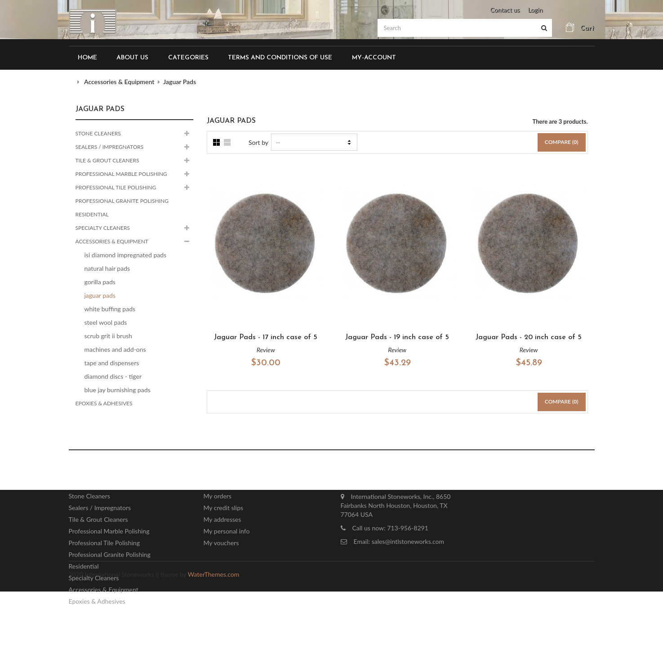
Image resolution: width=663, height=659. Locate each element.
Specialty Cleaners (103, 227)
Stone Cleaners (98, 133)
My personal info (227, 532)
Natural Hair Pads (107, 268)
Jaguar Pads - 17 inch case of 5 (265, 337)
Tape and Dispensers (112, 363)
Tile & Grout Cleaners (107, 160)
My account (232, 478)
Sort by (258, 142)
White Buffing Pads (110, 309)
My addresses (222, 521)
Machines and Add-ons (115, 349)
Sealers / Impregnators (110, 146)
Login (535, 9)
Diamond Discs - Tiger (113, 376)
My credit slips (224, 509)
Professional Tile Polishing (116, 187)
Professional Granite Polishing (122, 200)
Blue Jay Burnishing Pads (118, 390)
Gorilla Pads (100, 282)
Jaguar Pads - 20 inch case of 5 (529, 337)
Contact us (505, 9)
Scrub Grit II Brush (108, 336)
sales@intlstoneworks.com (408, 543)
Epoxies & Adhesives (104, 403)
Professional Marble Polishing (121, 173)
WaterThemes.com (213, 642)
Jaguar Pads (100, 295)
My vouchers (221, 544)
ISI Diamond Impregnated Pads (126, 255)
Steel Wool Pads (106, 322)
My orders (217, 497)
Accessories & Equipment (112, 241)
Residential (92, 214)
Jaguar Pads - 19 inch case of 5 (397, 337)
